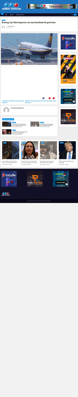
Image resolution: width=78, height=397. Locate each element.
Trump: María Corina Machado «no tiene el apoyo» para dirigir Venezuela (29, 163)
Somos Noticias (11, 26)
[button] (72, 14)
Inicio (6, 14)
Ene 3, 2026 (42, 126)
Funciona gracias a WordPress (33, 200)
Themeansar (48, 200)
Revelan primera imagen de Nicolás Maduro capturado (46, 125)
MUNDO (3, 20)
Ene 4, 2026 (14, 126)
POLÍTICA (24, 142)
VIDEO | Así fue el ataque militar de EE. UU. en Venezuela (19, 132)
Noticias (11, 14)
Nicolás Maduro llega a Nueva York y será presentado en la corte (19, 125)
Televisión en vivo (20, 14)
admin (20, 126)
